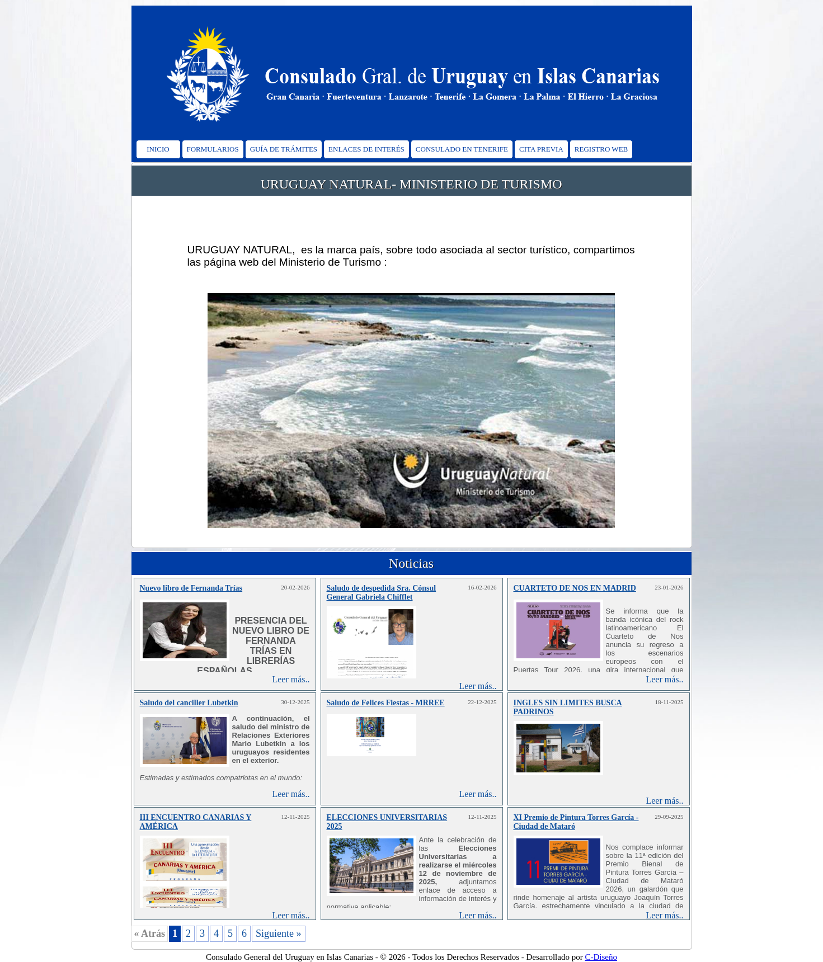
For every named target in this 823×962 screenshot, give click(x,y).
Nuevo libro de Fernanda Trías (191, 588)
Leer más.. (290, 679)
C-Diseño (601, 956)
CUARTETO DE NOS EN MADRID (575, 588)
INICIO (158, 149)
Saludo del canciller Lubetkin (189, 703)
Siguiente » (279, 933)
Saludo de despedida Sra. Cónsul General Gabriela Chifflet (381, 592)
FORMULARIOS (213, 149)
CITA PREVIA (541, 149)
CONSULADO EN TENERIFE (462, 149)
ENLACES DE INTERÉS (366, 149)
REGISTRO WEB (601, 149)
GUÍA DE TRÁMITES (283, 149)
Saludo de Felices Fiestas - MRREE (386, 703)
